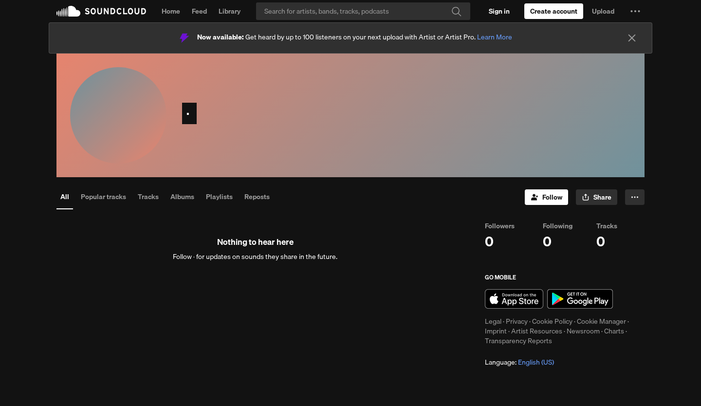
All (64, 196)
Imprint (496, 331)
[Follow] (546, 197)
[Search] (363, 11)
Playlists (219, 196)
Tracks (148, 196)
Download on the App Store (514, 299)
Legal (493, 321)
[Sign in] (499, 11)
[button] (635, 11)
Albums (182, 196)
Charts (614, 331)
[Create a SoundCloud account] (553, 11)
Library (229, 11)
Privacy (517, 321)
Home (171, 11)
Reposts (257, 196)
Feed (199, 11)
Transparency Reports (518, 340)
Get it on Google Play (580, 299)
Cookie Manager (601, 321)
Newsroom (583, 331)
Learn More (494, 37)
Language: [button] (519, 362)
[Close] (632, 38)
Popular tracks (103, 196)
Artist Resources (536, 331)
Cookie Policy (552, 321)
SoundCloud (101, 11)
